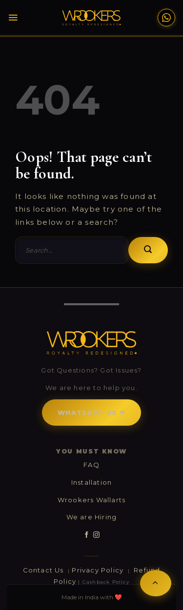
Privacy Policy (98, 570)
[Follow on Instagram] (96, 535)
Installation (91, 482)
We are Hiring (91, 517)
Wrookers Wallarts (91, 500)
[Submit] (148, 250)
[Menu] (18, 17)
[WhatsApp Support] (166, 17)
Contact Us (44, 570)
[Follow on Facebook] (86, 535)
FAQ (91, 465)
